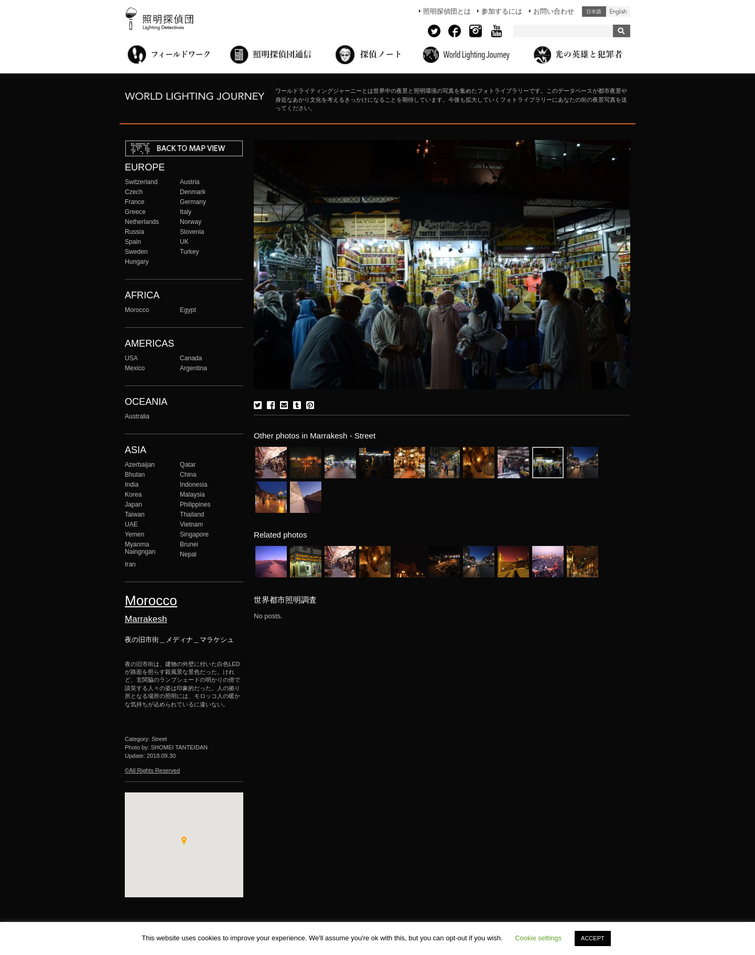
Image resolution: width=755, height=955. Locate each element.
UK (184, 241)
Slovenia (192, 231)
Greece (135, 212)
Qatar (188, 464)
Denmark (193, 192)
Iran (130, 564)
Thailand (192, 514)
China (188, 474)
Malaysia (192, 494)
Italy (185, 212)
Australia (137, 416)
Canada (191, 358)
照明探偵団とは (447, 11)
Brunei (189, 544)
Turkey (189, 251)
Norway (190, 222)
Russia (134, 231)
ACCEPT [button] (593, 938)
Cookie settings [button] (538, 938)
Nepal (188, 554)
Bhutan (135, 474)
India (131, 484)
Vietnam (191, 524)
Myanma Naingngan (140, 548)
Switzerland (141, 182)
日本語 (594, 11)
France (135, 202)
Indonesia (193, 484)
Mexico (135, 368)
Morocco (137, 310)
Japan (133, 504)
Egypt (188, 310)
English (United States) (618, 11)
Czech (134, 192)
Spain (133, 241)
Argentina (193, 368)
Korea (133, 494)
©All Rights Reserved (152, 770)
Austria (190, 182)
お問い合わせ (553, 11)
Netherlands (142, 222)
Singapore (194, 534)
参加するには (501, 11)
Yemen (134, 534)
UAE (131, 524)
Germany (193, 202)
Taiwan (135, 514)
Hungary (137, 261)
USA (131, 358)
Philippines (195, 504)
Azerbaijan (140, 464)
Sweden (136, 251)
